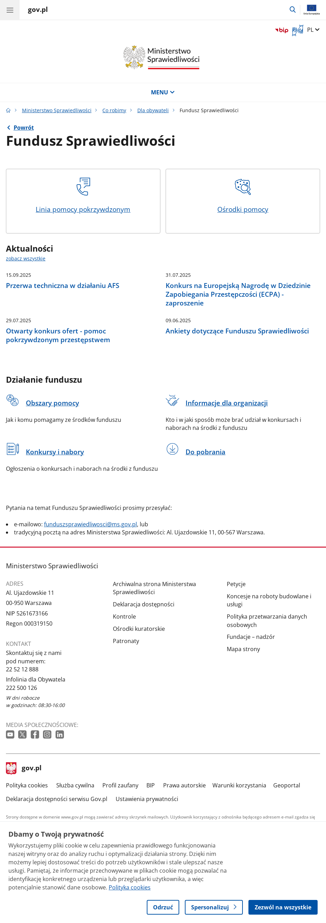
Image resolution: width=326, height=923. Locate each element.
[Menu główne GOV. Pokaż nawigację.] (10, 10)
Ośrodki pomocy (243, 196)
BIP (150, 785)
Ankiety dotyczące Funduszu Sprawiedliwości (237, 330)
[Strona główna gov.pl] (38, 10)
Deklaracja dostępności (143, 604)
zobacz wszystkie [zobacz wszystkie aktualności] (25, 258)
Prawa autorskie (184, 785)
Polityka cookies (27, 785)
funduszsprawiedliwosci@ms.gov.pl (90, 524)
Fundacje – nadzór (251, 637)
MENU (163, 92)
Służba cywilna (75, 785)
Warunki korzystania (239, 785)
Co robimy (114, 110)
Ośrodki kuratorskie (139, 629)
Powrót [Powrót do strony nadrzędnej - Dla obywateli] (24, 127)
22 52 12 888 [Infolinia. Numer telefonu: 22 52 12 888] (22, 669)
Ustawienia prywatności (147, 799)
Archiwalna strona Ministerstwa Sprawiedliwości (154, 588)
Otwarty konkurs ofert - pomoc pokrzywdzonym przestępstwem (58, 335)
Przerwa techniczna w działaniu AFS (62, 285)
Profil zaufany (120, 785)
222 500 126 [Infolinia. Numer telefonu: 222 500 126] (21, 688)
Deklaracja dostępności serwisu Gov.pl (56, 799)
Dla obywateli (153, 110)
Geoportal (286, 785)
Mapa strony (243, 649)
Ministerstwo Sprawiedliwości (57, 110)
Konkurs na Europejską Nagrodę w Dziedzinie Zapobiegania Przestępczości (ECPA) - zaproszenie (238, 294)
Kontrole (124, 616)
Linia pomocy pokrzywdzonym (83, 196)
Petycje (236, 584)
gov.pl (24, 768)
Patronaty (126, 641)
